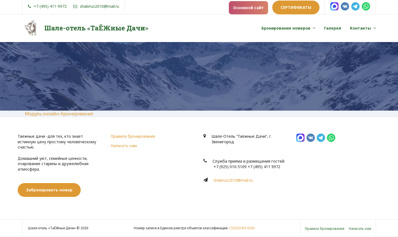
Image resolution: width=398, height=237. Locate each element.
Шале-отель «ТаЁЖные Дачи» (96, 28)
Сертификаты (296, 7)
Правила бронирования (133, 136)
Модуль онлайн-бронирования (59, 114)
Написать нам (124, 145)
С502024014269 (242, 228)
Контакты (360, 28)
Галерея (332, 28)
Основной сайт (248, 7)
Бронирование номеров (285, 28)
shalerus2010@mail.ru (233, 180)
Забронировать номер (49, 189)
